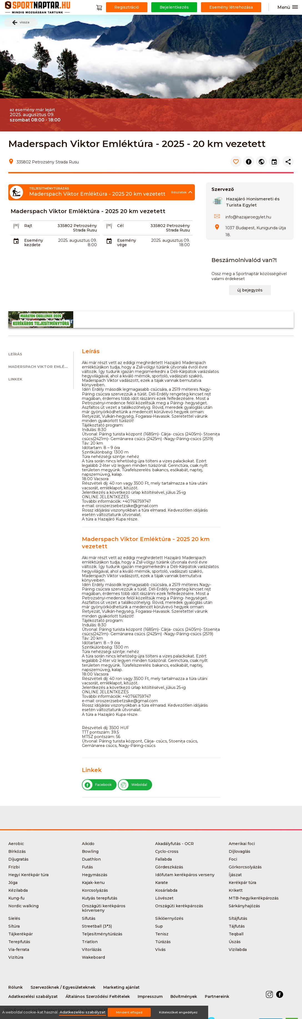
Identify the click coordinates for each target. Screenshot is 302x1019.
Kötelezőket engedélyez (178, 1012)
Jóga (12, 882)
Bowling (90, 851)
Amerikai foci (242, 843)
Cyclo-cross (166, 851)
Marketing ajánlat (121, 987)
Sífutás (88, 918)
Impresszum (150, 996)
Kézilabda (18, 890)
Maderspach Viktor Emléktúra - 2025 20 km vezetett (40, 367)
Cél (120, 225)
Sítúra (14, 926)
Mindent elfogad (129, 1012)
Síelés (14, 918)
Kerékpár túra (242, 882)
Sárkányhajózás (244, 906)
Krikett (236, 890)
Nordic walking (23, 906)
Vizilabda (238, 949)
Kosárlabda (166, 890)
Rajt (28, 225)
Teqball (236, 934)
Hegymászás (94, 875)
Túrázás (163, 942)
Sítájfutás (238, 918)
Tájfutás (237, 926)
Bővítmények (183, 996)
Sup (159, 926)
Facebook (97, 785)
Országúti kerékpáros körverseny (103, 908)
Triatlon (90, 942)
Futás (87, 867)
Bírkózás (17, 851)
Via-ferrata (18, 949)
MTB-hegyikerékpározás (254, 898)
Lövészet (164, 898)
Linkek (15, 379)
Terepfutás (19, 942)
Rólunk (15, 987)
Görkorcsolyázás (245, 867)
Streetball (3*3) (97, 926)
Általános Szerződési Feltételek (98, 996)
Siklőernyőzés (169, 918)
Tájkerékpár (20, 934)
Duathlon (91, 859)
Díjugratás (18, 859)
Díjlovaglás (239, 851)
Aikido (88, 843)
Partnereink (217, 996)
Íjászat (235, 875)
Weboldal (133, 785)
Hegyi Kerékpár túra (28, 875)
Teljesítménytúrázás (102, 934)
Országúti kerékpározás (179, 906)
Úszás (235, 942)
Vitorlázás (92, 949)
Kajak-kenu (93, 882)
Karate (161, 882)
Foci (233, 859)
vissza (20, 22)
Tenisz (161, 934)
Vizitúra (15, 957)
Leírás (15, 354)
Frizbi (14, 867)
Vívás (160, 949)
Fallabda (163, 859)
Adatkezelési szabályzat (33, 996)
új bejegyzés (250, 290)
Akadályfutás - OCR (174, 843)
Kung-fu (16, 898)
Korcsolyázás (95, 890)
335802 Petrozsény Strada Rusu (77, 228)
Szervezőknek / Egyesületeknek (63, 987)
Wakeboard (93, 957)
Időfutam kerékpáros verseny (185, 875)
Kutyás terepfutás (99, 898)
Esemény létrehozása (231, 7)
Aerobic (16, 843)
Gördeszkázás (169, 867)
